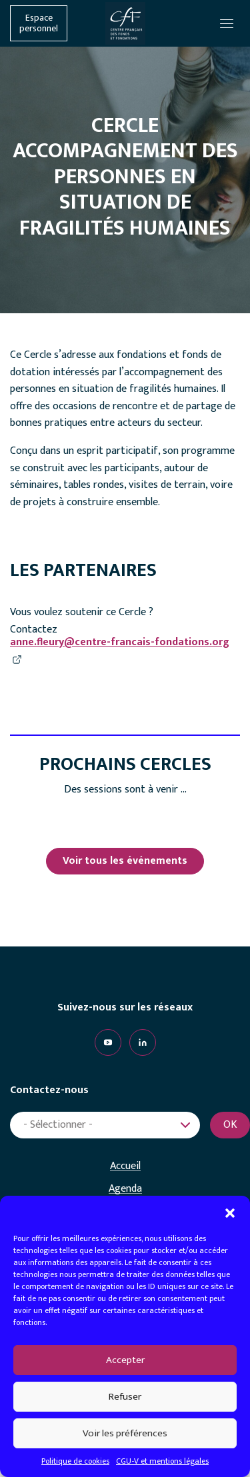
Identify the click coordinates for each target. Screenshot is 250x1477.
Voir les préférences (125, 1433)
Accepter (125, 1360)
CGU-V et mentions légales (162, 1461)
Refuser (125, 1396)
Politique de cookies (75, 1461)
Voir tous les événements (125, 861)
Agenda (125, 1189)
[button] (230, 1212)
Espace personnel (38, 23)
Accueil (125, 1166)
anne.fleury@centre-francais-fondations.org (119, 642)
